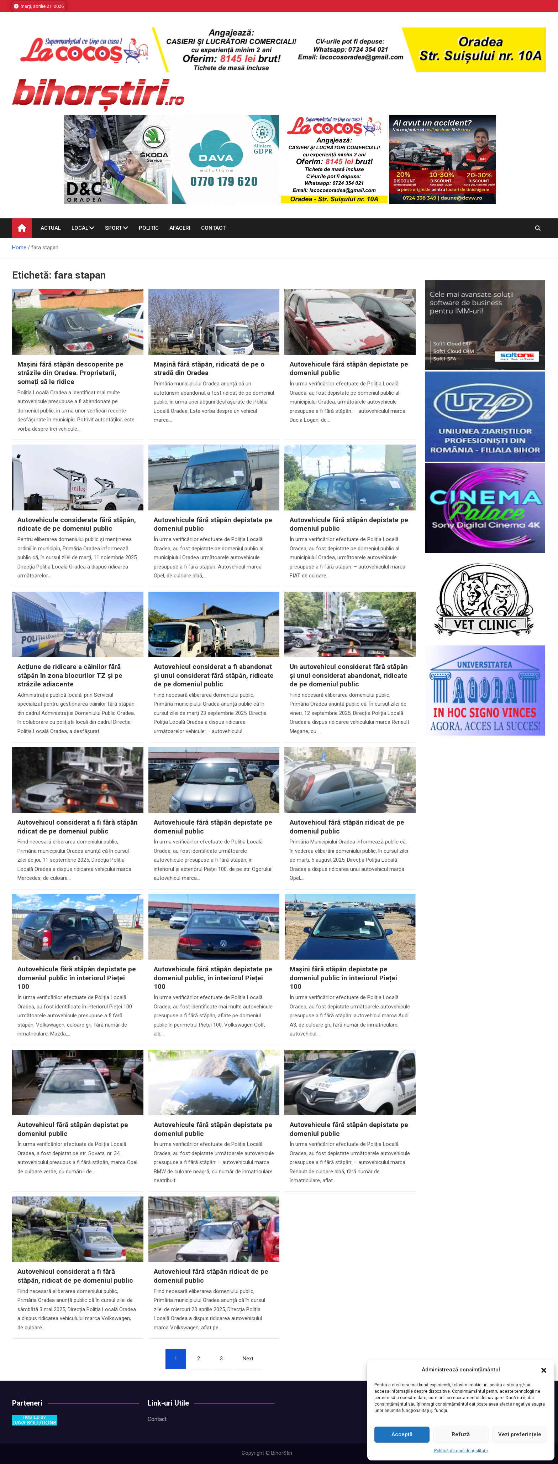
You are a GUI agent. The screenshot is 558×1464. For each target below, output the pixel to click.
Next (248, 1358)
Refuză (461, 1434)
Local (80, 228)
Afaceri (179, 228)
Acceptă (401, 1434)
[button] (543, 1370)
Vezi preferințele (519, 1434)
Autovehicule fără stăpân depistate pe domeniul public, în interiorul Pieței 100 (213, 978)
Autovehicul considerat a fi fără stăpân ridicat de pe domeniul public (77, 826)
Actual (51, 228)
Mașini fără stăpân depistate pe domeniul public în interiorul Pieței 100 (343, 978)
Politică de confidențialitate (461, 1450)
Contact (213, 228)
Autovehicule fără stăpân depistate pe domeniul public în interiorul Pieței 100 (76, 978)
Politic (149, 228)
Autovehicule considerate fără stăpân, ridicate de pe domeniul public (76, 524)
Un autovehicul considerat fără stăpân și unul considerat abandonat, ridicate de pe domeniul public (349, 675)
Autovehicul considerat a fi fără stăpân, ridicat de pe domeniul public (75, 1275)
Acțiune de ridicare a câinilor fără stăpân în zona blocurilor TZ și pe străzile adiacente (69, 675)
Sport (113, 228)
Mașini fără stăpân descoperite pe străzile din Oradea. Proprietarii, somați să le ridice (70, 373)
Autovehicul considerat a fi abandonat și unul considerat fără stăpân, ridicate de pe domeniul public (214, 675)
